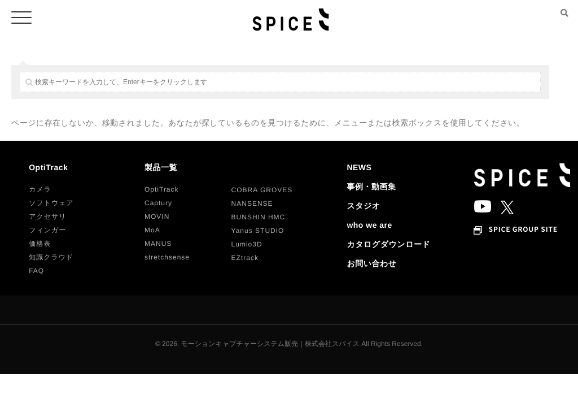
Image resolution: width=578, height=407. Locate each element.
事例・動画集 (371, 186)
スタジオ (363, 206)
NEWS (359, 167)
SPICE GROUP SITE (523, 229)
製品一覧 (160, 167)
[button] (40, 189)
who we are (369, 225)
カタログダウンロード (388, 244)
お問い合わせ (371, 263)
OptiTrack (48, 167)
